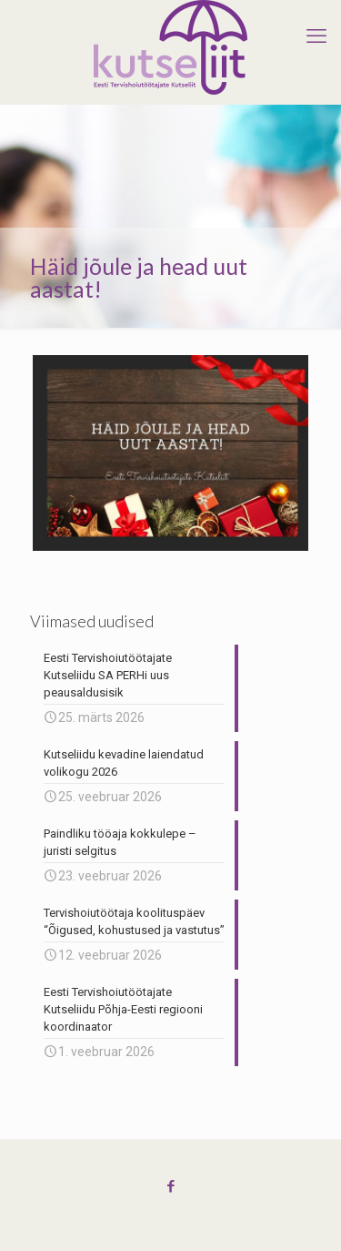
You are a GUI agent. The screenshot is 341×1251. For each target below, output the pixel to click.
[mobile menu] (316, 36)
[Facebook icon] (170, 1186)
